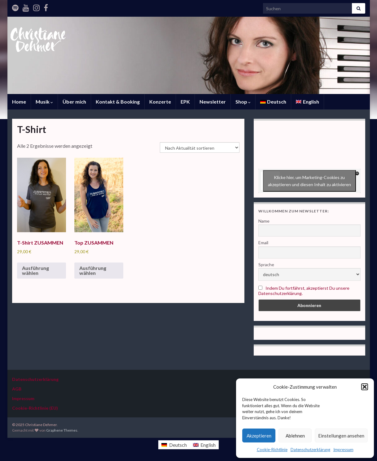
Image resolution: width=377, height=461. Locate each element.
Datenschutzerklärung (310, 449)
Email (263, 242)
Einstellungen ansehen (341, 435)
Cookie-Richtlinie (272, 449)
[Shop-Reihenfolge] (199, 147)
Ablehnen (295, 435)
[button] (365, 387)
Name (264, 221)
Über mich (74, 102)
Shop (243, 102)
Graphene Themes (61, 430)
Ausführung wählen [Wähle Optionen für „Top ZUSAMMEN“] (92, 270)
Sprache (266, 264)
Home (19, 102)
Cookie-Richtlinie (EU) (35, 408)
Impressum (343, 449)
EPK (185, 102)
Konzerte (160, 102)
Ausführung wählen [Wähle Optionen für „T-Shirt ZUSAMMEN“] (35, 270)
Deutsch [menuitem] (178, 445)
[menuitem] (273, 101)
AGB (16, 388)
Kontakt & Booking (118, 102)
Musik (44, 102)
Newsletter (212, 102)
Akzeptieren (259, 435)
